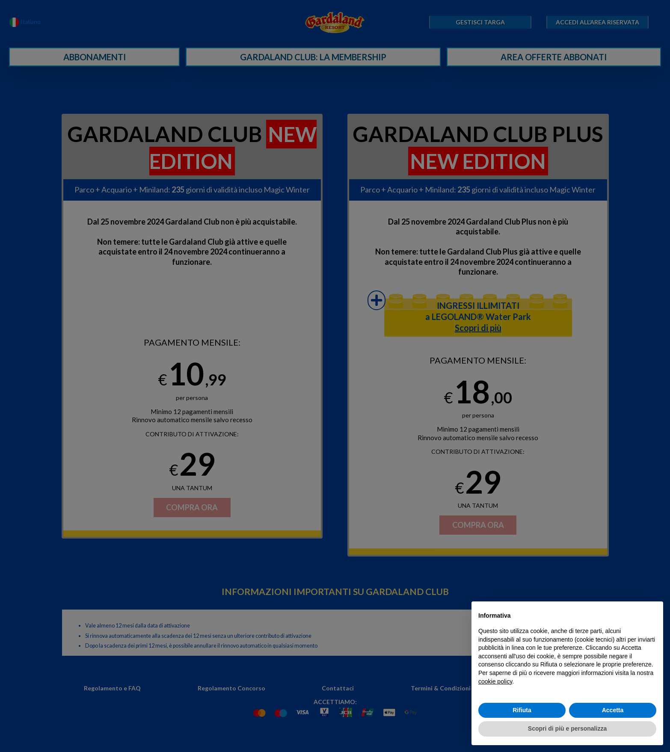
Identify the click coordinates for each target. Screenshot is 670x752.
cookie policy (495, 681)
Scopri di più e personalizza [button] (567, 728)
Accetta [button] (613, 710)
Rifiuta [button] (522, 710)
